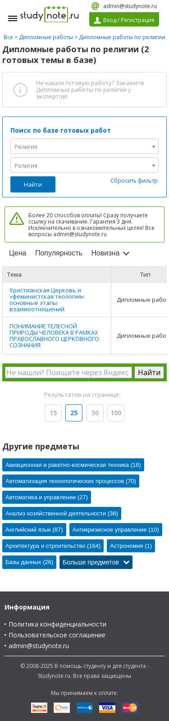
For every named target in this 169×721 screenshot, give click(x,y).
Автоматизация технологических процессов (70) (70, 481)
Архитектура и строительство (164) (52, 545)
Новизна (105, 253)
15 (53, 412)
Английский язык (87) (34, 529)
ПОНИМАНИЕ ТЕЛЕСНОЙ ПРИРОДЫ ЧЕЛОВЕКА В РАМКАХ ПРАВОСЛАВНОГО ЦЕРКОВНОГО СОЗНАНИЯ (54, 335)
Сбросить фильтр (134, 180)
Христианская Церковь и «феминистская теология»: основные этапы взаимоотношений (47, 299)
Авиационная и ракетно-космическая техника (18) (73, 464)
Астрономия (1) (131, 545)
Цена (17, 253)
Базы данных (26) (29, 562)
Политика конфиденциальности (57, 624)
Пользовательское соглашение (57, 635)
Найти (33, 184)
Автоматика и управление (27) (46, 497)
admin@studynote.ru (130, 6)
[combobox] (84, 146)
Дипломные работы (46, 37)
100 (115, 412)
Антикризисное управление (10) (116, 529)
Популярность (58, 253)
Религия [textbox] (25, 147)
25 (74, 412)
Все (8, 37)
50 (95, 412)
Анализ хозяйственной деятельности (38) (61, 513)
